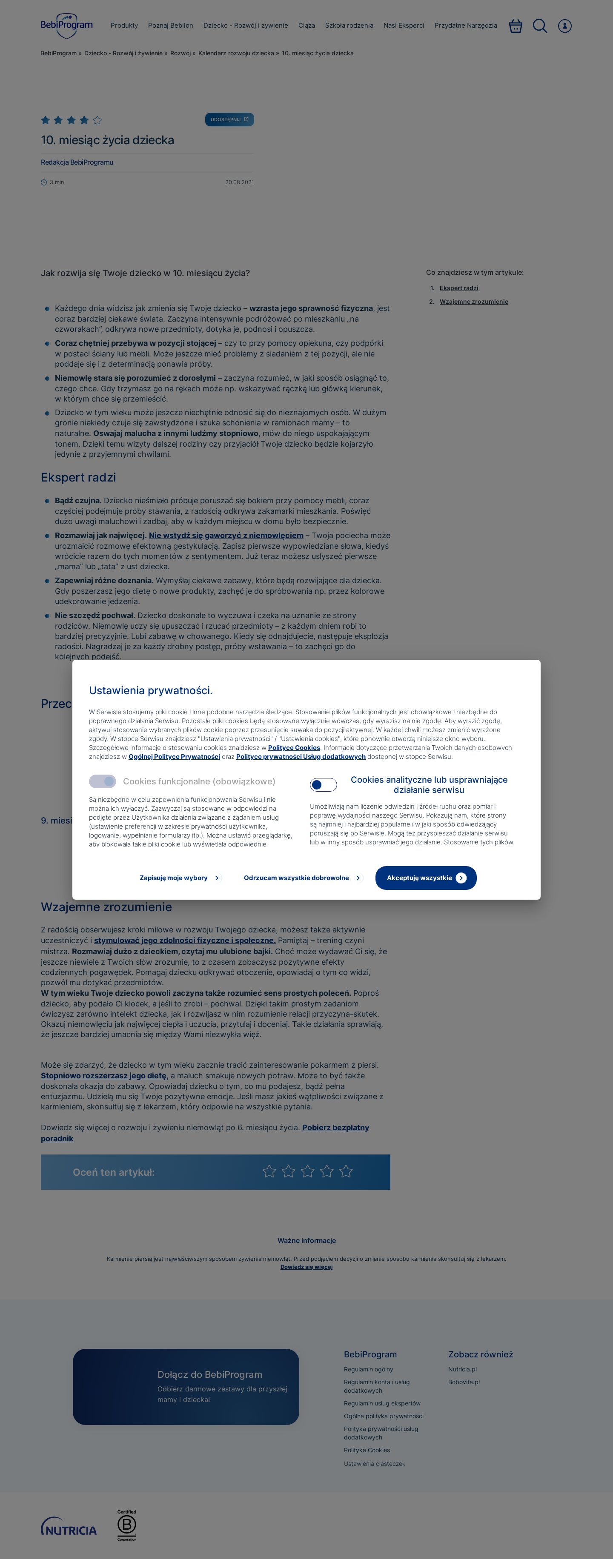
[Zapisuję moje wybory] (180, 878)
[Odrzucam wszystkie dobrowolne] (303, 878)
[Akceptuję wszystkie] (426, 878)
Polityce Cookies (294, 748)
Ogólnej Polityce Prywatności (174, 756)
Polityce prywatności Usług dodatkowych (301, 756)
